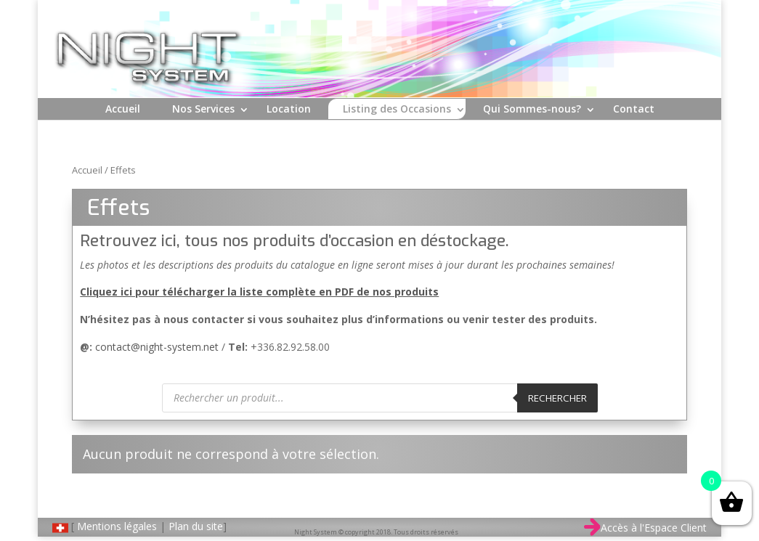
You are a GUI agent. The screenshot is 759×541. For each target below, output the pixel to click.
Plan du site (196, 526)
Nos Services (203, 108)
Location (289, 108)
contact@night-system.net (157, 347)
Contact (633, 108)
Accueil (122, 108)
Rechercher (557, 397)
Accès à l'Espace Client (645, 527)
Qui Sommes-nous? (532, 108)
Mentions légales (117, 526)
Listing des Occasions (397, 108)
